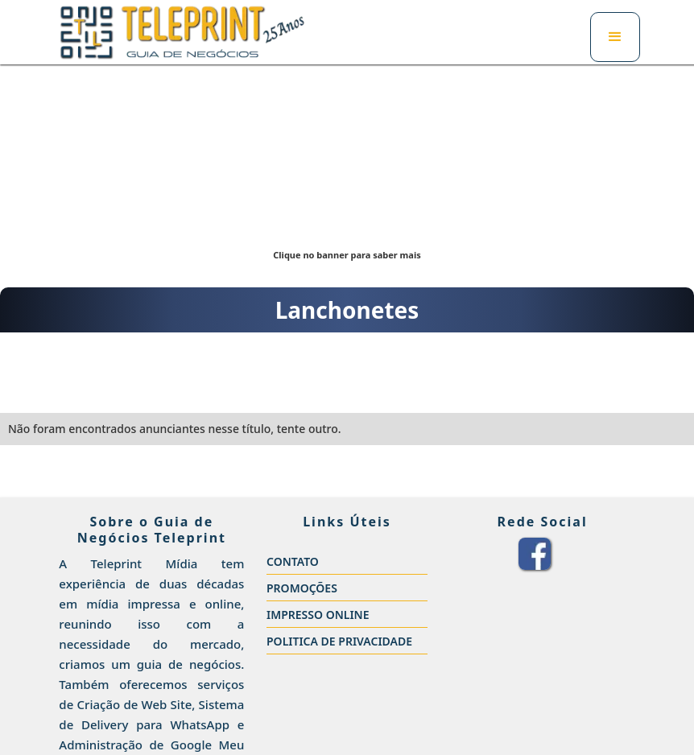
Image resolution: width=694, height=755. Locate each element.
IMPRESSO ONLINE (318, 614)
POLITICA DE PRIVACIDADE (339, 641)
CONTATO (292, 561)
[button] (615, 37)
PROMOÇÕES (301, 588)
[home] (182, 32)
